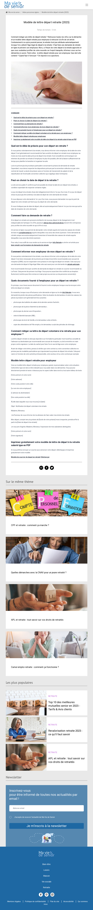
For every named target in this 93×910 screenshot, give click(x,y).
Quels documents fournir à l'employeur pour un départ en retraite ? (38, 130)
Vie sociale (46, 881)
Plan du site (54, 901)
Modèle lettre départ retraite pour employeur (30, 136)
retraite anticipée (73, 264)
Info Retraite (57, 242)
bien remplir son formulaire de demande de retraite (30, 245)
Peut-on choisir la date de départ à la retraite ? (30, 121)
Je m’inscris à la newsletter (46, 826)
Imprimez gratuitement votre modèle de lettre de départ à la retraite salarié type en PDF (45, 139)
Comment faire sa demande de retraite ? (28, 124)
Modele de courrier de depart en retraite (25, 457)
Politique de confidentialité (35, 901)
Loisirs (46, 870)
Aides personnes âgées (31, 12)
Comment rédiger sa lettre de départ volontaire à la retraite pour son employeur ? (43, 133)
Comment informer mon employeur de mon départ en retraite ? (36, 127)
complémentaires (25, 233)
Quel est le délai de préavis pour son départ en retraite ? (34, 117)
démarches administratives (54, 223)
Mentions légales (14, 901)
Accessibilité (68, 901)
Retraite (46, 887)
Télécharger (45, 457)
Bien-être (46, 864)
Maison (46, 876)
